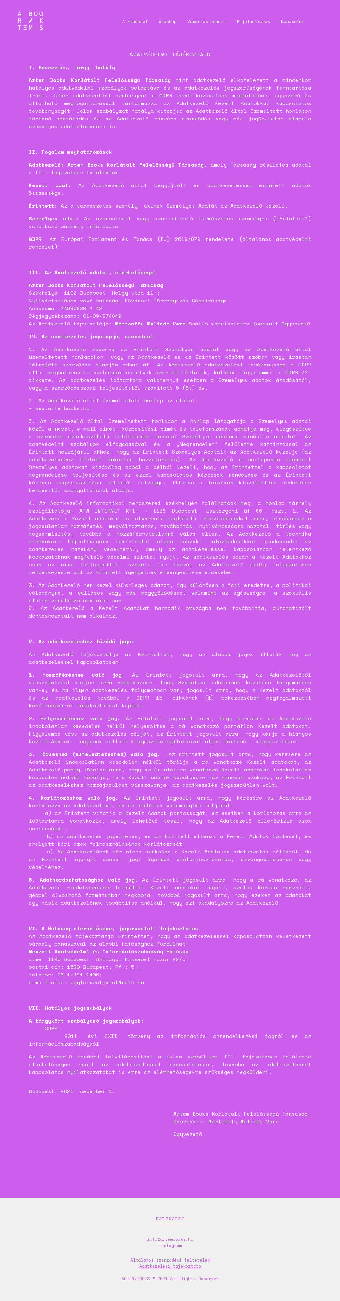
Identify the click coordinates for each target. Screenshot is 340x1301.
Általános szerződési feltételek (170, 1260)
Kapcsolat (289, 21)
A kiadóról (125, 21)
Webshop (159, 21)
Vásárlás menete (200, 21)
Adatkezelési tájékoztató (170, 1266)
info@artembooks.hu (170, 1239)
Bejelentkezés (248, 21)
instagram (170, 1245)
